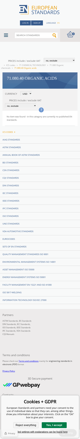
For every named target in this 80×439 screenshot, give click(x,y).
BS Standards (25, 320)
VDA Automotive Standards (17, 231)
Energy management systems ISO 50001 (24, 277)
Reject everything (26, 425)
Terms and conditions (29, 361)
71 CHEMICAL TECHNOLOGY (32, 65)
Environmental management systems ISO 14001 (29, 261)
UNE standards (10, 223)
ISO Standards (10, 216)
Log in (25, 23)
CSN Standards (10, 170)
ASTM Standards (11, 147)
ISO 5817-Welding (11, 292)
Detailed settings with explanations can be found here (40, 432)
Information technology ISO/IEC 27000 (24, 300)
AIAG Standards (11, 139)
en (58, 23)
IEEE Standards (10, 200)
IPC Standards (10, 208)
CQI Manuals (8, 334)
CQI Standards (10, 177)
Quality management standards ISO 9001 (25, 254)
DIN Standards (10, 185)
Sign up (37, 23)
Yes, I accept (54, 425)
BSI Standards (10, 162)
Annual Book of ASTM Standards (21, 154)
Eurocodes (8, 238)
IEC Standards (10, 193)
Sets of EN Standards (14, 246)
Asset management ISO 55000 (18, 269)
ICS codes (10, 65)
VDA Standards (23, 330)
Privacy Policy (8, 371)
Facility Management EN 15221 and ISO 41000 (27, 284)
